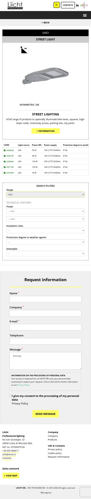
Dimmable (11, 249)
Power (9, 206)
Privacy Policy (23, 385)
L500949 (9, 161)
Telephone (16, 335)
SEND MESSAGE (45, 414)
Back (45, 22)
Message (16, 349)
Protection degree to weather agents (26, 237)
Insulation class (14, 226)
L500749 (9, 155)
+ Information (45, 130)
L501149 (9, 167)
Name (14, 293)
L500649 (9, 150)
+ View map (10, 475)
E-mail (14, 321)
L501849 (9, 172)
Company (17, 307)
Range (9, 190)
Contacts (68, 5)
